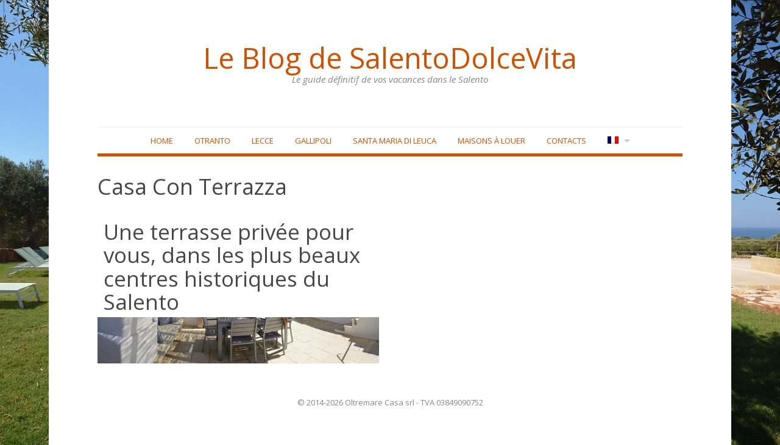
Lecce (263, 140)
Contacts (566, 140)
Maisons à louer (491, 140)
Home (162, 140)
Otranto (212, 140)
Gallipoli (313, 140)
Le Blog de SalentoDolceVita (390, 57)
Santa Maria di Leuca (394, 140)
